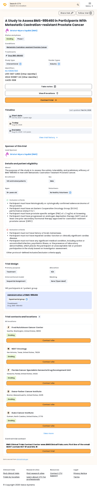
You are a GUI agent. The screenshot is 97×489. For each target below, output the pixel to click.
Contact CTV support (56, 474)
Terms (77, 477)
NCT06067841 (11, 71)
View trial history (48, 137)
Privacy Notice (80, 473)
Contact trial (48, 100)
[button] (26, 47)
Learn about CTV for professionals (36, 478)
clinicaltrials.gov (22, 459)
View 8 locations (49, 93)
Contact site (48, 340)
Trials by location (11, 477)
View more (48, 433)
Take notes (48, 86)
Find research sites (35, 473)
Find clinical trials (11, 473)
